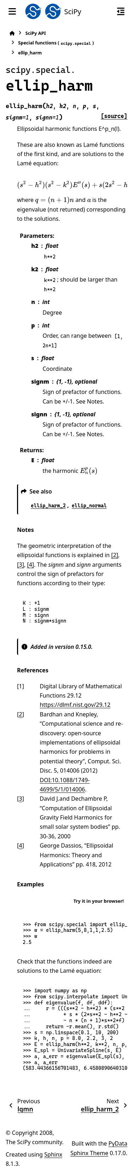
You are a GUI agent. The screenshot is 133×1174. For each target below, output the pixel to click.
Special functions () (56, 42)
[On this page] (120, 11)
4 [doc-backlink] (20, 845)
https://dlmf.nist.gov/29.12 (75, 705)
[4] (30, 565)
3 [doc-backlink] (20, 798)
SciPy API (35, 33)
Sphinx (53, 1154)
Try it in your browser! (98, 901)
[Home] (12, 33)
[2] (114, 555)
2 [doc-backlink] (20, 714)
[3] (20, 565)
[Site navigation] (12, 11)
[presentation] (54, 200)
